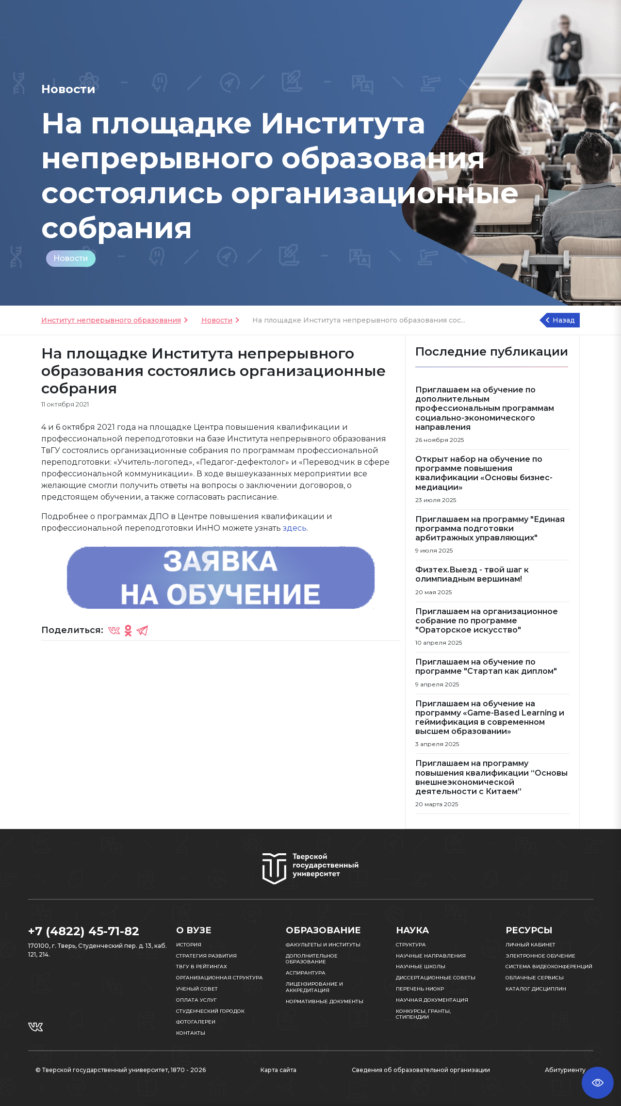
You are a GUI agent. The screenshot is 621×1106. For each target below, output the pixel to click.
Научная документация (432, 1000)
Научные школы (420, 966)
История (188, 945)
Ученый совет (197, 989)
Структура (411, 945)
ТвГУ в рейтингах (201, 966)
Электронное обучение (540, 956)
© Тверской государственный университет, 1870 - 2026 (120, 1069)
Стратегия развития (206, 956)
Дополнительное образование (312, 959)
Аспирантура (306, 973)
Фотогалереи (195, 1022)
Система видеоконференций (549, 966)
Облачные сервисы (535, 978)
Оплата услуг (196, 1000)
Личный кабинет (531, 945)
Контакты (190, 1033)
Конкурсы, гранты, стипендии (423, 1014)
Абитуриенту (565, 1069)
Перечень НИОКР (420, 989)
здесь (295, 528)
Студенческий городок (210, 1011)
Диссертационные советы (435, 978)
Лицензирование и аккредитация (314, 987)
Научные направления (431, 956)
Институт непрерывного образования (111, 320)
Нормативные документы (324, 1001)
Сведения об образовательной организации (421, 1069)
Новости (70, 258)
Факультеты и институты (323, 945)
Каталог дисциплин (536, 989)
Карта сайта (278, 1069)
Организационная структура (219, 978)
